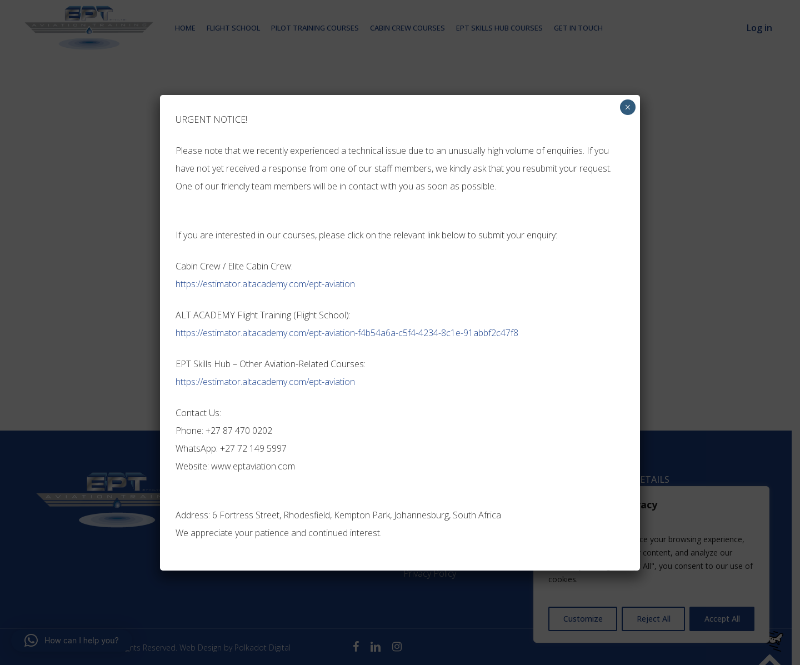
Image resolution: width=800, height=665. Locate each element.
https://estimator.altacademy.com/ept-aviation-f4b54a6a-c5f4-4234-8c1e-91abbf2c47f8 (347, 333)
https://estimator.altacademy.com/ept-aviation (265, 284)
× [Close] (627, 107)
